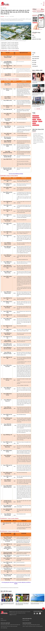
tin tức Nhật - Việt (35, 113)
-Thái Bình (37, 138)
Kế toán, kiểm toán (17, 622)
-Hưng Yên (39, 132)
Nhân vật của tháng (36, 36)
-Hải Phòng (41, 134)
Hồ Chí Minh (24, 622)
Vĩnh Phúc (34, 623)
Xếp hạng (4, 5)
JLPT (33, 52)
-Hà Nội (38, 131)
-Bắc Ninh (42, 135)
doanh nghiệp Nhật (36, 115)
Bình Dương (34, 622)
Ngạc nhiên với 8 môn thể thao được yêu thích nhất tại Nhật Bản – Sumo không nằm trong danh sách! (22, 601)
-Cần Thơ (38, 139)
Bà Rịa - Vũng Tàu (25, 623)
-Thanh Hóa (35, 139)
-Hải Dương (38, 135)
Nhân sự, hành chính (11, 622)
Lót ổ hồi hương (35, 54)
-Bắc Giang (41, 138)
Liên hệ (2, 616)
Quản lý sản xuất (3, 623)
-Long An (37, 136)
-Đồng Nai (41, 131)
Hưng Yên (38, 622)
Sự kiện (33, 50)
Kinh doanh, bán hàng (4, 622)
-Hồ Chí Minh (35, 131)
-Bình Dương (35, 132)
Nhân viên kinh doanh (14, 623)
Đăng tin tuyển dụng (26, 617)
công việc (39, 117)
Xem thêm (38, 106)
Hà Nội (28, 622)
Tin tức (33, 34)
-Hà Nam (34, 136)
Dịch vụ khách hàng (4, 625)
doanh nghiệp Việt (35, 122)
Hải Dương (37, 623)
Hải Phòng (30, 623)
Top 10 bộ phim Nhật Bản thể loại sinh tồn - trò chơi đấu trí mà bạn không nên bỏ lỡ (37, 91)
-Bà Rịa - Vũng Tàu (36, 134)
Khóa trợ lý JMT (35, 56)
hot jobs (34, 120)
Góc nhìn (34, 61)
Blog (1, 5)
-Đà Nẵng (40, 136)
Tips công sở (35, 63)
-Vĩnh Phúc (35, 135)
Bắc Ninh (41, 623)
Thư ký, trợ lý (8, 623)
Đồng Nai (30, 622)
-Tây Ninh (34, 138)
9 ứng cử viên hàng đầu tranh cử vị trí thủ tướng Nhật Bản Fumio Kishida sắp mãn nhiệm (7, 601)
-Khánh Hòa (41, 139)
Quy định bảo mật (3, 617)
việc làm (34, 117)
